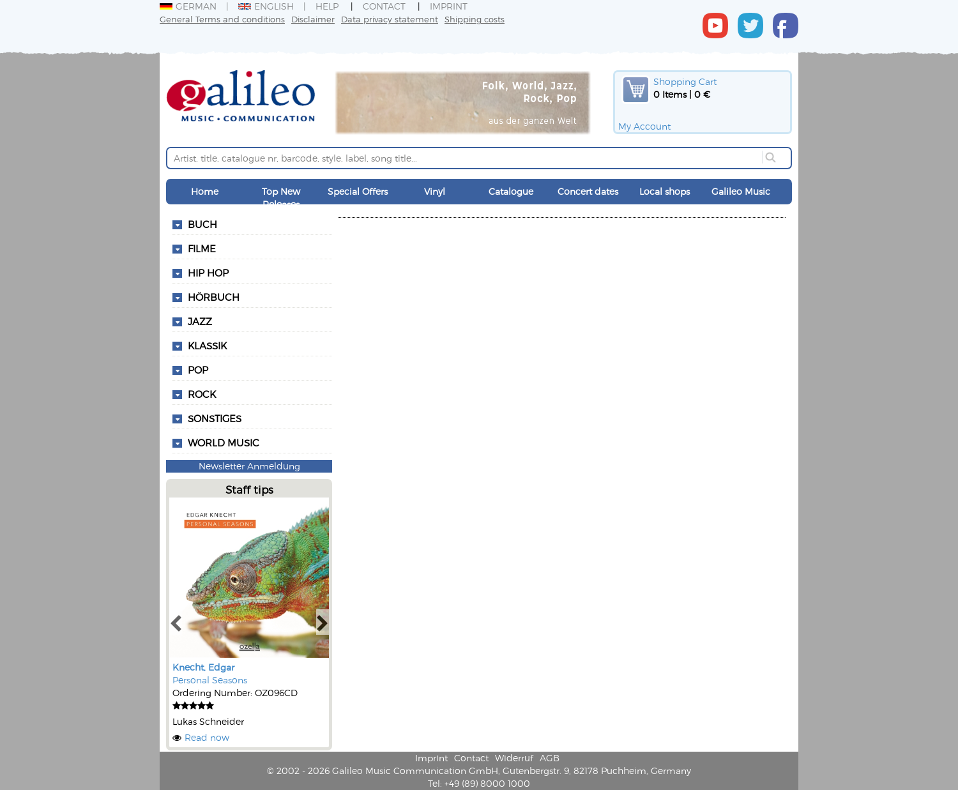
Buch (202, 224)
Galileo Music (740, 191)
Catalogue (511, 191)
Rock (202, 394)
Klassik (207, 345)
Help (327, 6)
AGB (549, 757)
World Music (223, 442)
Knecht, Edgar (203, 667)
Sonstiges (214, 418)
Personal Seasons (209, 679)
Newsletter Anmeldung (249, 465)
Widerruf (514, 757)
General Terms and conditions (222, 19)
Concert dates (588, 191)
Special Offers (358, 191)
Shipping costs (475, 19)
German (188, 6)
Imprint (449, 6)
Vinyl (434, 191)
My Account (644, 126)
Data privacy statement (389, 19)
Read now (207, 737)
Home (204, 191)
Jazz (200, 321)
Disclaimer (313, 19)
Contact (384, 6)
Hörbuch (214, 297)
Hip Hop (208, 272)
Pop (198, 370)
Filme (202, 248)
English (266, 6)
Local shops (664, 191)
